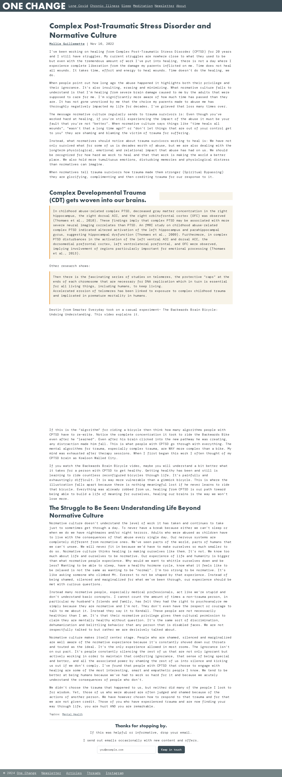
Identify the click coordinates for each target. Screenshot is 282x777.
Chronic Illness (104, 6)
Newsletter (164, 6)
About (181, 6)
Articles (74, 773)
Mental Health (72, 714)
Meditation (143, 6)
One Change (33, 6)
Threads (94, 773)
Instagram (114, 773)
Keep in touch (171, 749)
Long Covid (78, 6)
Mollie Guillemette (67, 44)
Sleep (126, 6)
